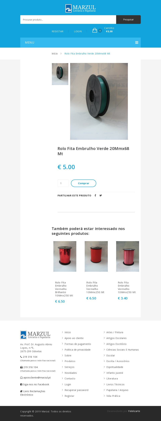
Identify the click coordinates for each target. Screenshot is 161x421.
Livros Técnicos (115, 384)
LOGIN (78, 31)
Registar (69, 395)
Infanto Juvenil (114, 372)
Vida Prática (113, 395)
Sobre (68, 355)
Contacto (70, 378)
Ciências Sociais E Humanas (122, 349)
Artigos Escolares (116, 338)
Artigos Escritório (116, 344)
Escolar (110, 355)
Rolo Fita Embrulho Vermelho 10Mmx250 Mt (95, 287)
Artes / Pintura (114, 332)
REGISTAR (57, 31)
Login (68, 384)
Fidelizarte (134, 411)
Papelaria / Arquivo (117, 390)
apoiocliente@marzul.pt (35, 377)
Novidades (71, 372)
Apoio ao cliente (74, 338)
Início (55, 53)
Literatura (112, 378)
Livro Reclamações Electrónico (32, 393)
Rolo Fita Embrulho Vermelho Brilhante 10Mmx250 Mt (64, 289)
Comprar (83, 183)
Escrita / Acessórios (117, 361)
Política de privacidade (78, 349)
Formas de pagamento (78, 344)
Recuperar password (76, 390)
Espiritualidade (114, 367)
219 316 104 (37, 358)
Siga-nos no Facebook (34, 384)
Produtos (70, 361)
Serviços (69, 367)
